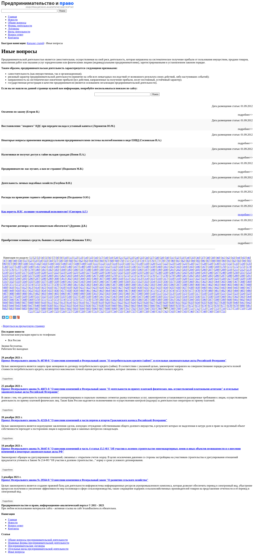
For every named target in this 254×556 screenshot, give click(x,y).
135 (249, 263)
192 (114, 269)
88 (213, 260)
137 (12, 266)
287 (223, 275)
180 (37, 269)
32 (177, 257)
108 (77, 263)
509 (146, 293)
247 (217, 272)
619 (101, 302)
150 (95, 266)
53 (35, 260)
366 (230, 281)
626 (146, 302)
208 (217, 269)
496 (63, 293)
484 (236, 290)
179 (31, 269)
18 (106, 257)
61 (76, 260)
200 (166, 269)
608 (31, 302)
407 (242, 284)
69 (116, 260)
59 (66, 260)
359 (185, 281)
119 (146, 263)
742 (165, 311)
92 (233, 260)
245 (204, 272)
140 (31, 266)
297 (37, 278)
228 (95, 272)
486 (249, 290)
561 (230, 296)
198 (153, 269)
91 (228, 260)
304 (82, 278)
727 (69, 311)
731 (95, 311)
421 (82, 287)
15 (91, 257)
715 (217, 308)
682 (5, 308)
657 (95, 305)
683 (12, 308)
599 (223, 299)
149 (89, 266)
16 (96, 257)
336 (37, 281)
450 (18, 290)
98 (14, 263)
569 (31, 299)
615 (76, 302)
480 (210, 290)
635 (204, 302)
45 (243, 257)
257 (31, 275)
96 (4, 263)
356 (165, 281)
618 (95, 302)
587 (146, 299)
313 (140, 278)
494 (50, 293)
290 (242, 275)
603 (249, 299)
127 (198, 263)
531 (37, 296)
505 (121, 293)
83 (188, 260)
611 (50, 302)
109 (83, 263)
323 (204, 278)
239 (165, 272)
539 (89, 296)
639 (230, 302)
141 (37, 266)
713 (204, 308)
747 (198, 311)
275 (146, 275)
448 (5, 290)
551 (165, 296)
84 (193, 260)
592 (178, 299)
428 (127, 287)
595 (198, 299)
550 (159, 296)
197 (146, 269)
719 (242, 308)
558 (210, 296)
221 (50, 272)
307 (101, 278)
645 (18, 305)
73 (137, 260)
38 (208, 257)
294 (18, 278)
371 (12, 284)
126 (191, 263)
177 (18, 269)
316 (159, 278)
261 (56, 275)
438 (191, 287)
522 (230, 293)
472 (159, 290)
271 (121, 275)
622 (121, 302)
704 (146, 308)
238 (159, 272)
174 (249, 266)
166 (198, 266)
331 (5, 281)
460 (82, 290)
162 (172, 266)
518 (204, 293)
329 (242, 278)
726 (63, 311)
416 (50, 287)
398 (185, 284)
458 (69, 290)
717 (230, 308)
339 (56, 281)
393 (153, 284)
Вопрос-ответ (15, 34)
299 (50, 278)
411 (18, 287)
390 (133, 284)
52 (30, 260)
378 (56, 284)
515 (185, 293)
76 (152, 260)
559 (217, 296)
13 (80, 257)
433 (159, 287)
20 (116, 257)
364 (217, 281)
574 (63, 299)
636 (210, 302)
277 (159, 275)
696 (95, 308)
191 (108, 269)
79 (167, 260)
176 (12, 269)
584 (127, 299)
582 (114, 299)
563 (242, 296)
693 (76, 308)
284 (204, 275)
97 (9, 263)
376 (44, 284)
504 (114, 293)
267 (95, 275)
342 (76, 281)
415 (44, 287)
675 (210, 305)
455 (50, 290)
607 (24, 302)
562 (236, 296)
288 (230, 275)
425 (108, 287)
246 (210, 272)
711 (191, 308)
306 (95, 278)
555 (191, 296)
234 (133, 272)
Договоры (13, 28)
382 (82, 284)
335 (31, 281)
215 (12, 272)
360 (191, 281)
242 (185, 272)
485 (242, 290)
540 (95, 296)
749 (210, 311)
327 (230, 278)
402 (210, 284)
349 (121, 281)
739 (146, 311)
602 (242, 299)
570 (37, 299)
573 (56, 299)
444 (230, 287)
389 (127, 284)
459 (76, 290)
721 (31, 311)
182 (50, 269)
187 (82, 269)
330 (249, 278)
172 (236, 266)
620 (108, 302)
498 (76, 293)
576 (76, 299)
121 (159, 263)
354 (153, 281)
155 (127, 266)
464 (108, 290)
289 (236, 275)
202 (178, 269)
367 (236, 281)
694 (82, 308)
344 (89, 281)
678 (230, 305)
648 (37, 305)
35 (192, 257)
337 (44, 281)
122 (166, 263)
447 (249, 287)
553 (178, 296)
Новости (13, 19)
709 (178, 308)
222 (56, 272)
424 (101, 287)
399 (191, 284)
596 (204, 299)
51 (25, 260)
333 (18, 281)
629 (165, 302)
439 (197, 287)
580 (101, 299)
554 (185, 296)
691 (63, 308)
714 (210, 308)
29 (162, 257)
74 (142, 260)
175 (5, 269)
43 (233, 257)
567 (18, 299)
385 (101, 284)
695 (89, 308)
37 (202, 257)
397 (178, 284)
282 (191, 275)
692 (69, 308)
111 (96, 263)
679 (236, 305)
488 (12, 293)
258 (37, 275)
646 (24, 305)
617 (88, 302)
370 (5, 284)
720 (249, 308)
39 (213, 257)
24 (136, 257)
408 (249, 284)
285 (210, 275)
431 (146, 287)
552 (172, 296)
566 (12, 299)
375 (37, 284)
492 (37, 293)
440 (204, 287)
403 (217, 284)
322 (197, 278)
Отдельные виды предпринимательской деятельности (38, 548)
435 (172, 287)
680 (242, 305)
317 (165, 278)
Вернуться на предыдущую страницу (24, 326)
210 (230, 269)
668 (165, 305)
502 (101, 293)
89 (218, 260)
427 (121, 287)
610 (44, 302)
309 (114, 278)
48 (10, 260)
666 (153, 305)
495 (57, 293)
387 (114, 284)
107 (70, 263)
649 (44, 305)
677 (223, 305)
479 (204, 290)
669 (172, 305)
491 (31, 293)
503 (108, 293)
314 (146, 278)
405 (230, 284)
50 (20, 260)
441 (210, 287)
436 (178, 287)
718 (236, 308)
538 (82, 296)
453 (37, 290)
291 (249, 275)
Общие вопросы (17, 22)
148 (82, 266)
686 (31, 308)
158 (146, 266)
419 (69, 287)
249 (230, 272)
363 (210, 281)
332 (12, 281)
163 (178, 266)
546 (133, 296)
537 (76, 296)
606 (18, 302)
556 (198, 296)
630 (172, 302)
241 (178, 272)
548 (146, 296)
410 (12, 287)
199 (159, 269)
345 (95, 281)
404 (223, 284)
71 (127, 260)
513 (172, 293)
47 (5, 260)
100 (26, 263)
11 (70, 257)
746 (191, 311)
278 (165, 275)
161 (165, 266)
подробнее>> (245, 214)
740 (153, 311)
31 (172, 257)
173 (242, 266)
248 (223, 272)
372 (18, 284)
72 (132, 260)
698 (108, 308)
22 (126, 257)
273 (133, 275)
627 (153, 302)
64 (91, 260)
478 (198, 290)
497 (69, 293)
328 (236, 278)
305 (89, 278)
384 (95, 284)
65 (96, 260)
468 (133, 290)
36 (197, 257)
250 (236, 272)
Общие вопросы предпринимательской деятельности (38, 539)
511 (159, 293)
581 (108, 299)
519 (210, 293)
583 (121, 299)
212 (242, 269)
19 (111, 257)
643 (5, 305)
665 (146, 305)
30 (167, 257)
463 (101, 290)
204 (191, 269)
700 (121, 308)
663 (133, 305)
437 (185, 287)
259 (44, 275)
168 (210, 266)
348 (114, 281)
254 (12, 275)
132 (230, 263)
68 (111, 260)
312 (133, 278)
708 (172, 308)
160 (159, 266)
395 (165, 284)
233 (127, 272)
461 (89, 290)
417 (56, 287)
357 (172, 281)
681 (249, 305)
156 (133, 266)
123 (172, 263)
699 (114, 308)
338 (50, 281)
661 (121, 305)
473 (165, 290)
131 (223, 263)
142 (44, 266)
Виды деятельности (19, 31)
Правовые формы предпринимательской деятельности (38, 542)
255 (18, 275)
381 (76, 284)
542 (108, 296)
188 (89, 269)
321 (191, 278)
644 (12, 305)
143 (50, 266)
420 (76, 287)
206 (204, 269)
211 (236, 269)
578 (89, 299)
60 (71, 260)
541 (101, 296)
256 (24, 275)
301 (63, 278)
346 (101, 281)
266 (89, 275)
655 (82, 305)
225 (76, 272)
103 (45, 263)
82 (183, 260)
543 (114, 296)
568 (24, 299)
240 (172, 272)
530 (31, 296)
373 (24, 284)
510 (153, 293)
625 (140, 302)
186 (76, 269)
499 (82, 293)
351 (133, 281)
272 (127, 275)
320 (185, 278)
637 (217, 302)
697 (101, 308)
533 (50, 296)
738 (140, 311)
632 (185, 302)
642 (249, 302)
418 (63, 287)
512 (165, 293)
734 (114, 311)
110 (89, 263)
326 (223, 278)
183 (57, 269)
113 (108, 263)
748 (204, 311)
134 (242, 263)
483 (230, 290)
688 (44, 308)
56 (50, 260)
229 (101, 272)
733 (108, 311)
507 (133, 293)
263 (69, 275)
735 (121, 311)
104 (51, 263)
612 (56, 302)
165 (191, 266)
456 (56, 290)
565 (5, 299)
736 (127, 311)
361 (198, 281)
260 (50, 275)
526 (5, 296)
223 (63, 272)
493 (44, 293)
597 (210, 299)
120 (153, 263)
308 (108, 278)
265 (82, 275)
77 (157, 260)
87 (208, 260)
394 (159, 284)
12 (75, 257)
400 (198, 284)
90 (223, 260)
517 (197, 293)
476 (185, 290)
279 (172, 275)
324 (210, 278)
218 (31, 272)
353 (146, 281)
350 (127, 281)
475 (178, 290)
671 (185, 305)
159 (153, 266)
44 (238, 257)
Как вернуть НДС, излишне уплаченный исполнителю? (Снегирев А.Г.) (44, 211)
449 (12, 290)
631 (178, 302)
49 (15, 260)
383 (89, 284)
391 (140, 284)
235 (140, 272)
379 (63, 284)
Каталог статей (35, 43)
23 (131, 257)
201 (172, 269)
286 (217, 275)
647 (31, 305)
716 (223, 308)
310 (121, 278)
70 (122, 260)
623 (127, 302)
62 (81, 260)
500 (89, 293)
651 (56, 305)
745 (185, 311)
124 (178, 263)
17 (101, 257)
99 (19, 263)
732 (101, 311)
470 (146, 290)
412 (24, 287)
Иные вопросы (16, 551)
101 (32, 263)
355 (159, 281)
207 (210, 269)
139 (24, 266)
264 (76, 275)
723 (44, 311)
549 (153, 296)
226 (82, 272)
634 (197, 302)
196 (140, 269)
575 (69, 299)
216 (18, 272)
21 (121, 257)
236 (146, 272)
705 (153, 308)
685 (24, 308)
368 (242, 281)
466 (121, 290)
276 (153, 275)
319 (178, 278)
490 (24, 293)
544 (121, 296)
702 (133, 308)
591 (172, 299)
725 (56, 311)
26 (146, 257)
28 (157, 257)
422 (88, 287)
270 (114, 275)
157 (140, 266)
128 (204, 263)
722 (37, 311)
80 (172, 260)
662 (127, 305)
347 (108, 281)
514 (178, 293)
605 (12, 302)
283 (198, 275)
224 (69, 272)
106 (64, 263)
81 (178, 260)
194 (127, 269)
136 (5, 266)
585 (133, 299)
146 (69, 266)
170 (223, 266)
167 (204, 266)
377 (50, 284)
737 (133, 311)
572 (50, 299)
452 (31, 290)
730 (89, 311)
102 (38, 263)
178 (24, 269)
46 (248, 257)
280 (178, 275)
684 (18, 308)
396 (172, 284)
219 (37, 272)
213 (249, 269)
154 (121, 266)
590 (165, 299)
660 (114, 305)
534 (56, 296)
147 (76, 266)
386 (108, 284)
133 (236, 263)
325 (217, 278)
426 (114, 287)
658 (101, 305)
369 (249, 281)
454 (44, 290)
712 (197, 308)
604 (5, 302)
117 (134, 263)
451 (24, 290)
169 (217, 266)
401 (204, 284)
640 (236, 302)
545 (127, 296)
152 (108, 266)
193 (121, 269)
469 (140, 290)
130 (217, 263)
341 (69, 281)
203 (185, 269)
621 (114, 302)
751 (223, 311)
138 (18, 266)
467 (127, 290)
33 (182, 257)
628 (159, 302)
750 (217, 311)
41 (223, 257)
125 (185, 263)
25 (141, 257)
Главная (12, 16)
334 (24, 281)
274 (140, 275)
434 (165, 287)
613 (63, 302)
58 (61, 260)
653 (69, 305)
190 (101, 269)
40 (218, 257)
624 (133, 302)
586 (140, 299)
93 (239, 260)
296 (31, 278)
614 (69, 302)
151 (101, 266)
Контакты (13, 37)
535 (63, 296)
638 (223, 302)
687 (37, 308)
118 (140, 263)
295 (24, 278)
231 (114, 272)
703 (140, 308)
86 (203, 260)
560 (223, 296)
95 (249, 260)
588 (153, 299)
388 (121, 284)
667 (159, 305)
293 (12, 278)
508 (140, 293)
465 (114, 290)
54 (40, 260)
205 (198, 269)
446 (242, 287)
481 (217, 290)
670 (178, 305)
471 (153, 290)
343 (82, 281)
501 (95, 293)
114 (115, 263)
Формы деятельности (20, 25)
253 (5, 275)
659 (108, 305)
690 (57, 308)
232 (121, 272)
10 (65, 257)
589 (159, 299)
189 (95, 269)
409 (5, 287)
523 (236, 293)
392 (146, 284)
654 (76, 305)
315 (153, 278)
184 (63, 269)
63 (86, 260)
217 (24, 272)
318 (172, 278)
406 (236, 284)
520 (217, 293)
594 (191, 299)
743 (172, 311)
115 (121, 263)
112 (102, 263)
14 (85, 257)
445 (236, 287)
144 (56, 266)
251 (242, 272)
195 (133, 269)
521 (223, 293)
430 (140, 287)
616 (82, 302)
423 (95, 287)
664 (140, 305)
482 (223, 290)
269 (108, 275)
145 (63, 266)
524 (242, 293)
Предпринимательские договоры (26, 545)
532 (44, 296)
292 (5, 278)
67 (106, 260)
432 (153, 287)
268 (101, 275)
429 (133, 287)
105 (58, 263)
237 (153, 272)
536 (69, 296)
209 (223, 269)
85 (198, 260)
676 (217, 305)
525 (249, 293)
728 (76, 311)
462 (95, 290)
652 (63, 305)
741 (159, 311)
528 (18, 296)
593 (185, 299)
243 (191, 272)
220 (44, 272)
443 (223, 287)
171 (230, 266)
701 (127, 308)
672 (191, 305)
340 (63, 281)
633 (191, 302)
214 (5, 272)
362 (204, 281)
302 (69, 278)
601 (236, 299)
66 (101, 260)
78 (162, 260)
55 (45, 260)
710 (185, 308)
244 (198, 272)
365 (223, 281)
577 (82, 299)
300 (57, 278)
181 (44, 269)
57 (55, 260)
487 (5, 293)
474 (172, 290)
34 (187, 257)
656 (89, 305)
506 (127, 293)
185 (69, 269)
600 (230, 299)
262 (63, 275)
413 (31, 287)
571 (44, 299)
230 (108, 272)
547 (140, 296)
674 (204, 305)
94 (244, 260)
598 (217, 299)
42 (228, 257)
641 (242, 302)
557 (204, 296)
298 (44, 278)
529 (24, 296)
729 (82, 311)
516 (191, 293)
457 (63, 290)
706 (159, 308)
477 (191, 290)
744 (178, 311)
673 (198, 305)
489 (18, 293)
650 (50, 305)
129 (210, 263)
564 (249, 296)
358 (178, 281)
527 (12, 296)
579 (95, 299)
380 (69, 284)
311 (127, 278)
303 (76, 278)
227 (89, 272)
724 (50, 311)
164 (185, 266)
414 (37, 287)
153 (114, 266)
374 (31, 284)
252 (249, 272)
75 (147, 260)
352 (140, 281)
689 (50, 308)
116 (127, 263)
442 (217, 287)
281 (185, 275)
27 (152, 257)
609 (37, 302)
